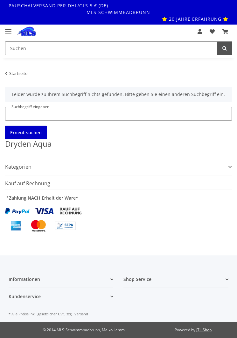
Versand (81, 314)
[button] (200, 31)
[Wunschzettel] (212, 31)
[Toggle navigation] (8, 29)
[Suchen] (111, 48)
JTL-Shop (204, 330)
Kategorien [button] (18, 167)
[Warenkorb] (225, 31)
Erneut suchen (26, 132)
